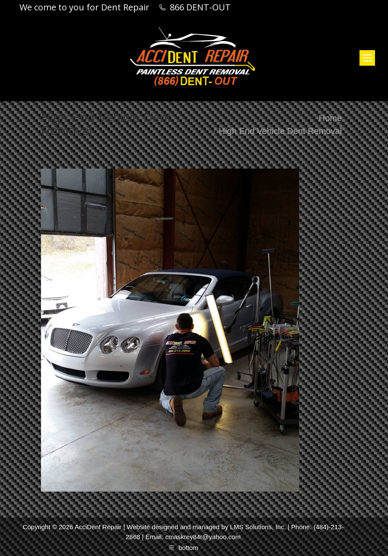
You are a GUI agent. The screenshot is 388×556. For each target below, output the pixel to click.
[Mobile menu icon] (367, 58)
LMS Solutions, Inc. (258, 526)
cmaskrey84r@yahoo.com (202, 536)
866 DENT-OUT (200, 7)
